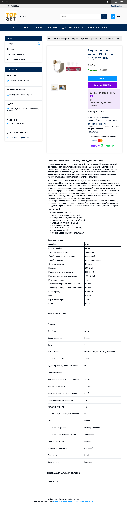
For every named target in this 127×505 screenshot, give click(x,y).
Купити (102, 78)
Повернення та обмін (98, 28)
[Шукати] (104, 16)
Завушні (74, 38)
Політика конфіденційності (83, 501)
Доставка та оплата (72, 28)
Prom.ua (76, 499)
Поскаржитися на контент (62, 501)
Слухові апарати (62, 38)
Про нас (39, 28)
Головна (11, 28)
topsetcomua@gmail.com (19, 138)
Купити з (102, 85)
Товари (24, 28)
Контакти (53, 28)
